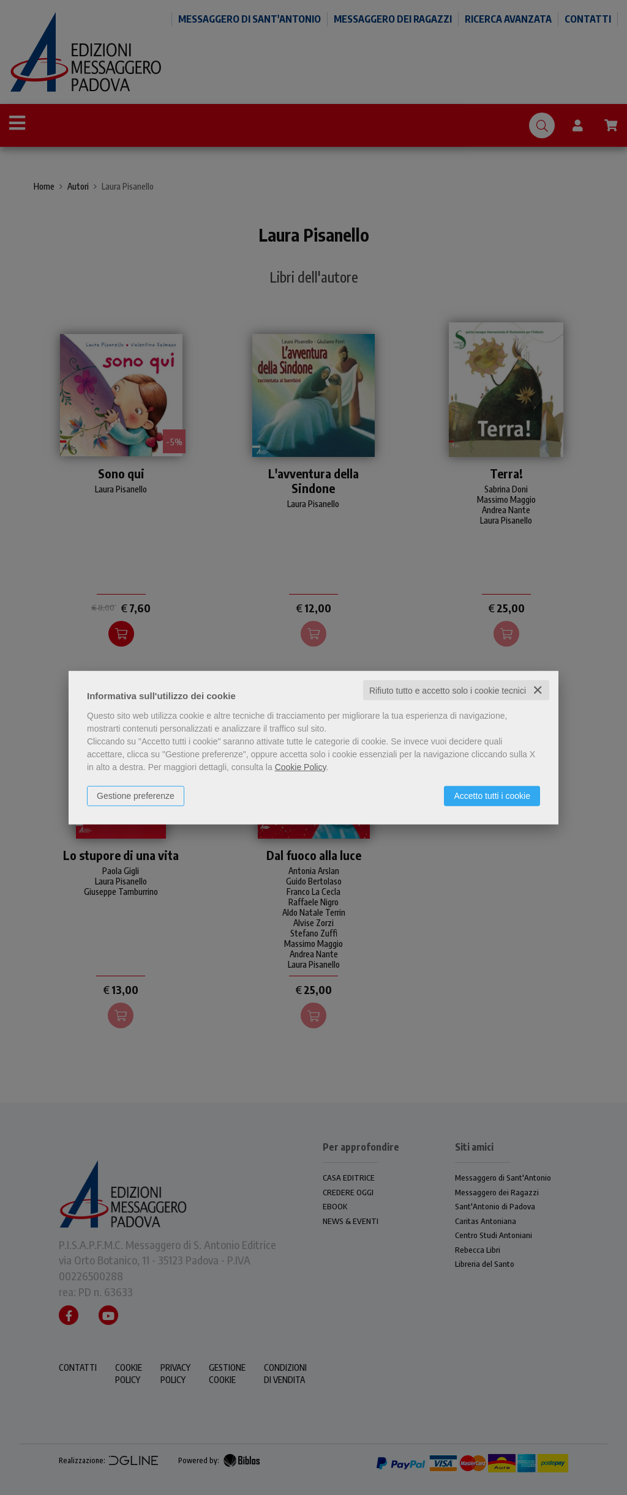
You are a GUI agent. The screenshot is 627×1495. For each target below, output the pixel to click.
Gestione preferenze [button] (136, 795)
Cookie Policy (300, 766)
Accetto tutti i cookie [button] (492, 795)
